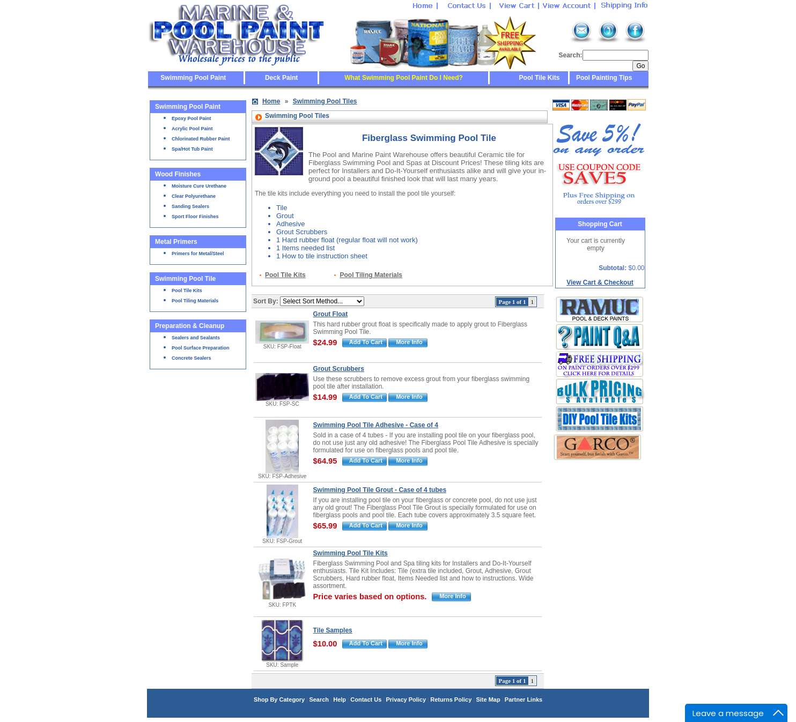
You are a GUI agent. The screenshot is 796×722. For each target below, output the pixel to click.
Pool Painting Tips (603, 77)
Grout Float (330, 314)
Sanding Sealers (190, 206)
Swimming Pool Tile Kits (350, 553)
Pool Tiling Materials (195, 300)
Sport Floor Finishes (195, 216)
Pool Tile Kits (539, 77)
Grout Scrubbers (338, 369)
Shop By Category (279, 699)
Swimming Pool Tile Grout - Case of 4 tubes (379, 490)
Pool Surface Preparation (201, 348)
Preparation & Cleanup (189, 326)
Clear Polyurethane (194, 196)
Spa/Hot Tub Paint (192, 149)
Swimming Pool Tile (185, 278)
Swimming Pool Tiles (325, 101)
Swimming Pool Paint (193, 77)
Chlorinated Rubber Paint (201, 139)
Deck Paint (281, 77)
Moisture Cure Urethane (199, 186)
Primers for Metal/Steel (198, 253)
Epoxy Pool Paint (191, 118)
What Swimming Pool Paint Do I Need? (403, 77)
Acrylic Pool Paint (192, 128)
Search (319, 699)
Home (271, 101)
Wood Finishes (178, 174)
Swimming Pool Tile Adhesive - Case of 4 (375, 425)
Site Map (488, 699)
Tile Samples (332, 630)
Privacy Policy (406, 699)
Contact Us (365, 699)
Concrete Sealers (191, 358)
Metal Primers (176, 241)
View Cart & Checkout (599, 282)
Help (339, 699)
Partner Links (523, 699)
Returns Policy (450, 699)
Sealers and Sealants (196, 337)
